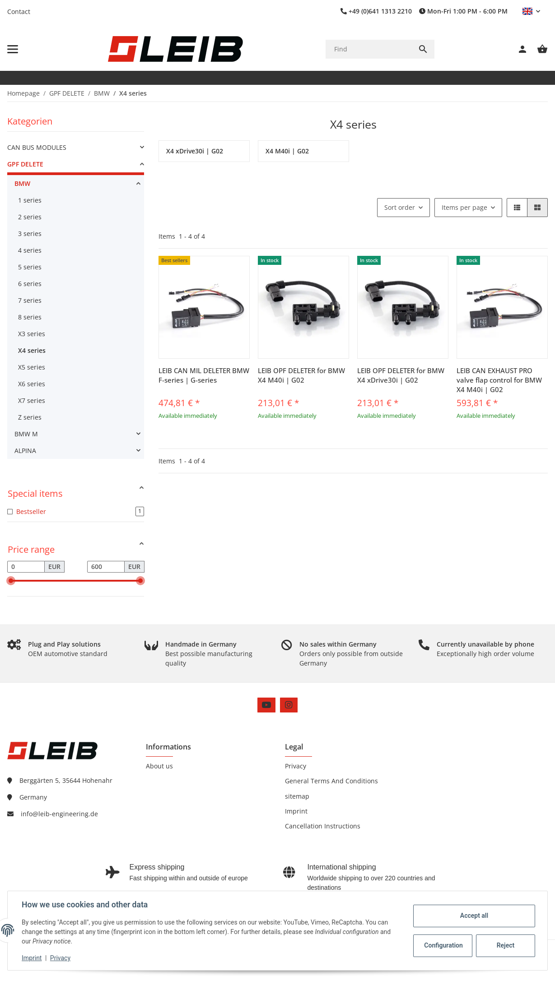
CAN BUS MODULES (36, 147)
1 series (30, 200)
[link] (75, 147)
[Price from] (26, 567)
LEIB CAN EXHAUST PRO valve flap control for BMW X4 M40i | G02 (499, 380)
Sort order (399, 207)
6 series (30, 283)
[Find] (369, 49)
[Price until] (106, 567)
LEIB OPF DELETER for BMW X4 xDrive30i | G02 (400, 375)
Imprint (32, 958)
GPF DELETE (25, 164)
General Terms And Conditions (331, 781)
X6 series (31, 383)
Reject (505, 945)
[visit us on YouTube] (266, 705)
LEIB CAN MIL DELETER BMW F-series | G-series (204, 375)
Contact (18, 11)
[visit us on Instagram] (289, 705)
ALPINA (25, 450)
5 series (30, 267)
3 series (30, 233)
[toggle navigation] (12, 49)
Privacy (61, 958)
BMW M (26, 434)
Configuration (443, 945)
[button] (531, 11)
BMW (22, 183)
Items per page (464, 207)
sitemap (297, 796)
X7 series (31, 400)
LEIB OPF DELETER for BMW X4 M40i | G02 (301, 375)
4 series (30, 250)
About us (159, 766)
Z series (30, 417)
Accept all (474, 915)
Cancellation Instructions (322, 826)
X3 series (31, 333)
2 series (30, 217)
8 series (30, 317)
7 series (30, 300)
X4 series (32, 350)
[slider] (11, 580)
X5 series (31, 367)
